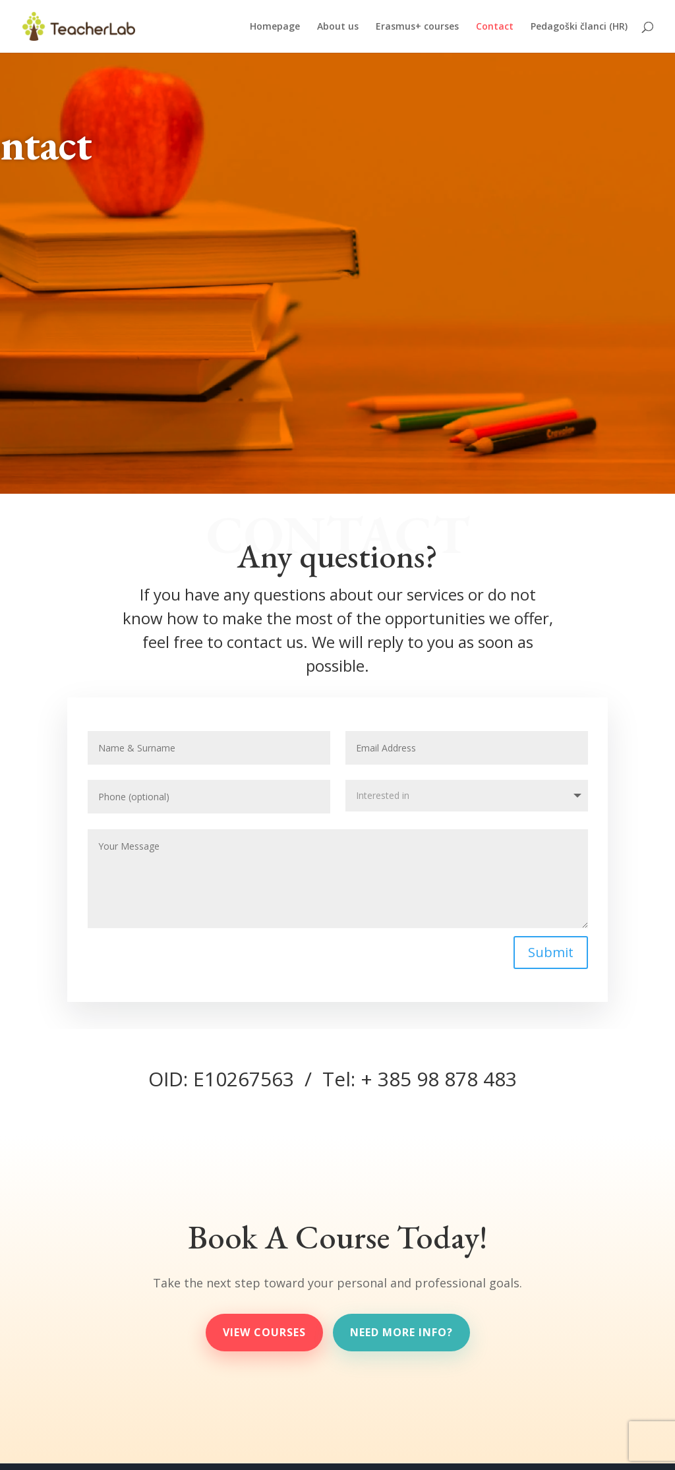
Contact (495, 27)
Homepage (275, 27)
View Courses (264, 1332)
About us (338, 27)
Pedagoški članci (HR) (579, 27)
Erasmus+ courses (417, 27)
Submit (550, 951)
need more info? (401, 1332)
